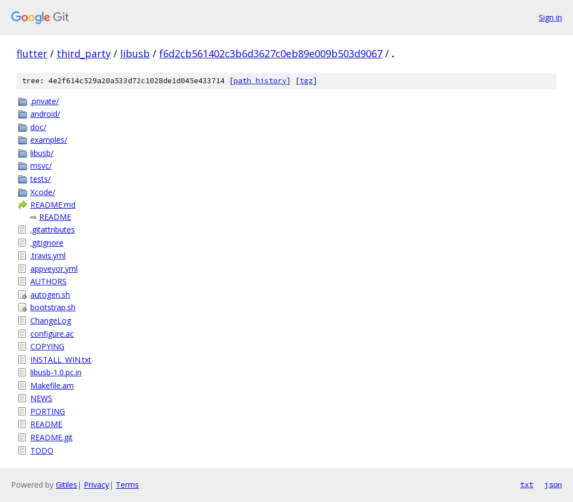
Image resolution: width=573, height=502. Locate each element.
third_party (84, 53)
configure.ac (52, 333)
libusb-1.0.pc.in (56, 372)
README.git (51, 437)
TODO (41, 450)
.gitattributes (52, 229)
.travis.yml (48, 255)
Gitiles (66, 484)
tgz (306, 80)
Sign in (550, 17)
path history (260, 80)
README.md (52, 204)
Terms (127, 484)
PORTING (47, 411)
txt (526, 484)
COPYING (47, 346)
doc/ (38, 127)
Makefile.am (52, 385)
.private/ (44, 101)
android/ (45, 114)
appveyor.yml (54, 268)
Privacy (96, 484)
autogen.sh (50, 294)
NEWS (41, 398)
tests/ (40, 179)
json (553, 484)
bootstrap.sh (52, 307)
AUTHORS (48, 281)
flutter (32, 53)
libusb (135, 53)
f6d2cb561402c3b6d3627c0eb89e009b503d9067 (270, 53)
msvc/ (41, 165)
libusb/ (41, 153)
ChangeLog (50, 320)
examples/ (48, 139)
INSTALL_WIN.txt (60, 359)
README (55, 217)
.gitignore (46, 242)
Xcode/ (42, 192)
